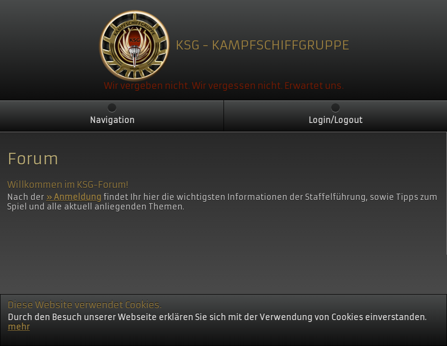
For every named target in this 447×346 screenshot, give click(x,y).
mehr (19, 339)
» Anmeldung (73, 197)
